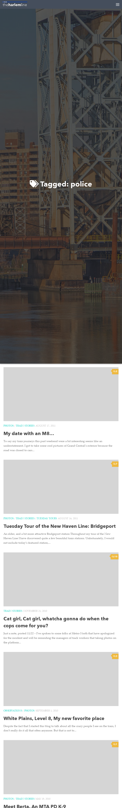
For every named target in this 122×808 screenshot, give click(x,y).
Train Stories (25, 426)
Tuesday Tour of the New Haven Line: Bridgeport (60, 526)
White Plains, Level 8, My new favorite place (54, 719)
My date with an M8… (29, 434)
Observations (13, 711)
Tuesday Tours (47, 518)
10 (114, 557)
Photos (9, 426)
